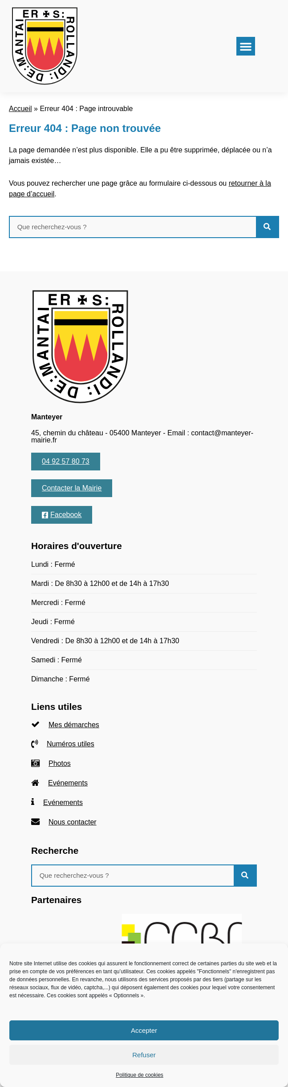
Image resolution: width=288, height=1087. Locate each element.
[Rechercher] (267, 227)
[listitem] (144, 724)
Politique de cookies (139, 1075)
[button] (245, 46)
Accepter (144, 1030)
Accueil (20, 108)
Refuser (144, 1055)
